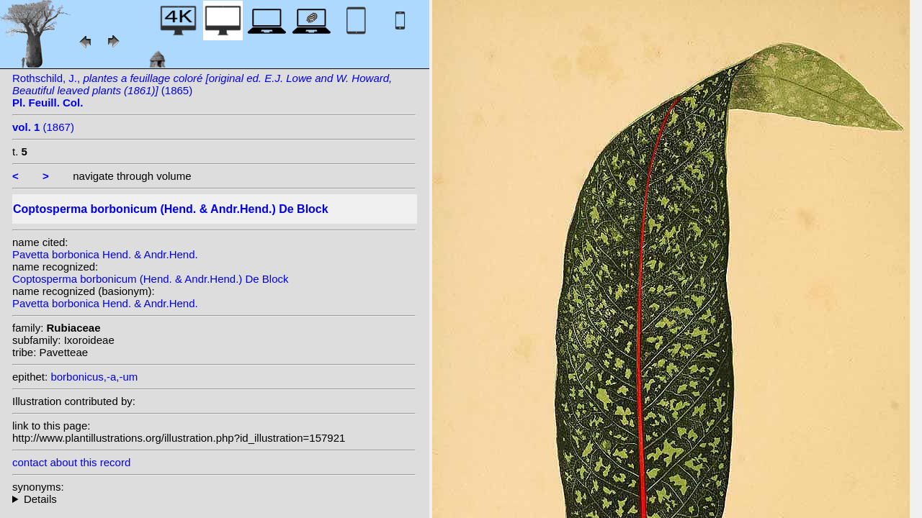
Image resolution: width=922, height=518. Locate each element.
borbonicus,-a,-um (94, 377)
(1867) (43, 127)
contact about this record (71, 462)
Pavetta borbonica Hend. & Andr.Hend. (105, 254)
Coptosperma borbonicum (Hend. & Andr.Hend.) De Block (150, 279)
